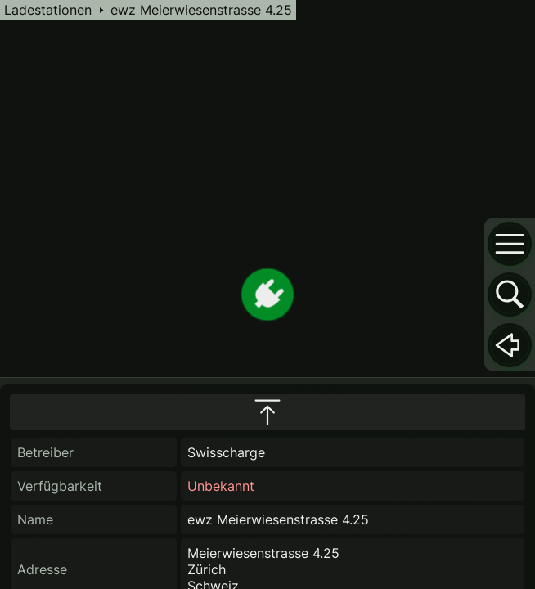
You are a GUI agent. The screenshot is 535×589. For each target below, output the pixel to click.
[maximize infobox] (267, 412)
